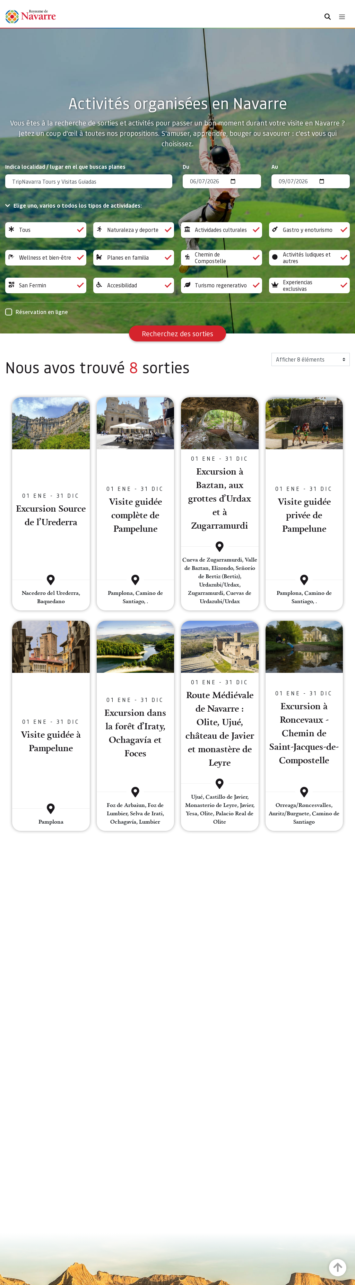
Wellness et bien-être (45, 258)
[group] (45, 230)
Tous (45, 230)
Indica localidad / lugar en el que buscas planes (65, 166)
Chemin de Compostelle (221, 258)
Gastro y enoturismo (309, 230)
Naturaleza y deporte (133, 230)
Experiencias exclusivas (309, 285)
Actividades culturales (221, 230)
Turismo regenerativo (221, 285)
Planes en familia (133, 258)
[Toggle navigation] (342, 17)
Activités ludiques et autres (309, 258)
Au (274, 166)
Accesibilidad (133, 285)
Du (186, 166)
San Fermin (45, 285)
